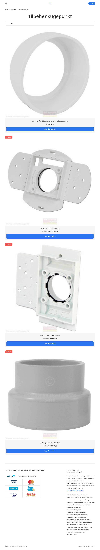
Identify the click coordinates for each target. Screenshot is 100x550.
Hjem (6, 9)
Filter (10, 23)
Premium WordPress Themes (18, 546)
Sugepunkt (13, 9)
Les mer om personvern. (75, 491)
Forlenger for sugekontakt (50, 443)
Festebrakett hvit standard (50, 335)
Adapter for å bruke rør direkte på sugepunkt (50, 121)
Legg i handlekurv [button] (50, 129)
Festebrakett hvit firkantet (50, 228)
